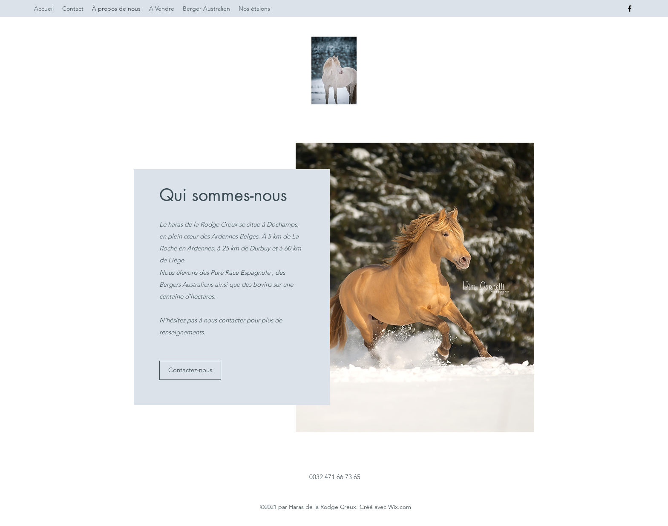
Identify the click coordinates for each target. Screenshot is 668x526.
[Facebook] (629, 8)
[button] (190, 370)
